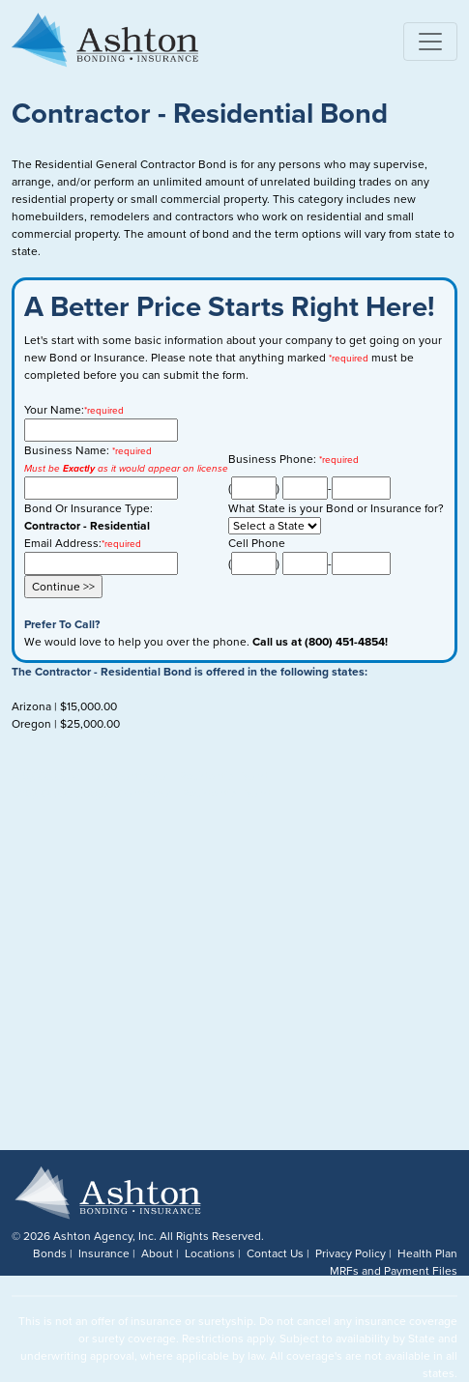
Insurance (104, 1253)
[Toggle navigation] (430, 41)
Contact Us (275, 1253)
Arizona (31, 706)
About (157, 1253)
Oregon (31, 724)
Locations (210, 1253)
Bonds (50, 1253)
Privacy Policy (350, 1253)
